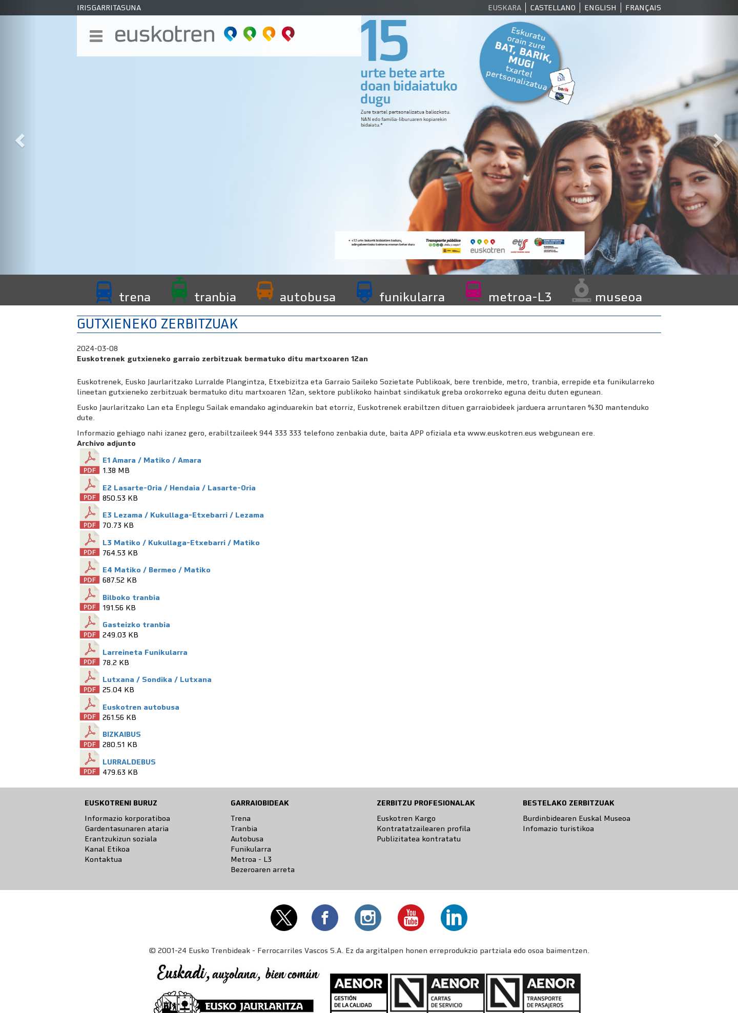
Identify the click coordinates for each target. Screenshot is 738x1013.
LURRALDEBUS (129, 762)
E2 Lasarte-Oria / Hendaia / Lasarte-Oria (179, 487)
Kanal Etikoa (107, 849)
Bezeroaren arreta (263, 869)
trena (135, 296)
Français (643, 7)
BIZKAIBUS (121, 734)
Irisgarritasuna (109, 7)
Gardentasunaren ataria (127, 828)
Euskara (504, 7)
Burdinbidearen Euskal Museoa (576, 818)
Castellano (553, 7)
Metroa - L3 (251, 859)
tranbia (215, 296)
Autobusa (247, 838)
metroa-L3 (519, 296)
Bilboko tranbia (131, 597)
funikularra (412, 296)
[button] (18, 137)
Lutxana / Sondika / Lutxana (157, 679)
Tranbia (244, 828)
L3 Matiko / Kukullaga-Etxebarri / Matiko (181, 542)
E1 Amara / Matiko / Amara (151, 460)
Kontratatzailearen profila (423, 828)
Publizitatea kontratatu (419, 838)
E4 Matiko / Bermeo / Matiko (156, 569)
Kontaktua (103, 859)
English (600, 7)
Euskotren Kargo (406, 818)
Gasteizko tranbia (136, 624)
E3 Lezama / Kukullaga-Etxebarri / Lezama (183, 515)
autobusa (308, 296)
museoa (618, 296)
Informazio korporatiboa (127, 818)
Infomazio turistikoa (558, 828)
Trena (241, 818)
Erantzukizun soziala (121, 838)
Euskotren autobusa (140, 707)
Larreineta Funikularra (145, 652)
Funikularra (251, 849)
